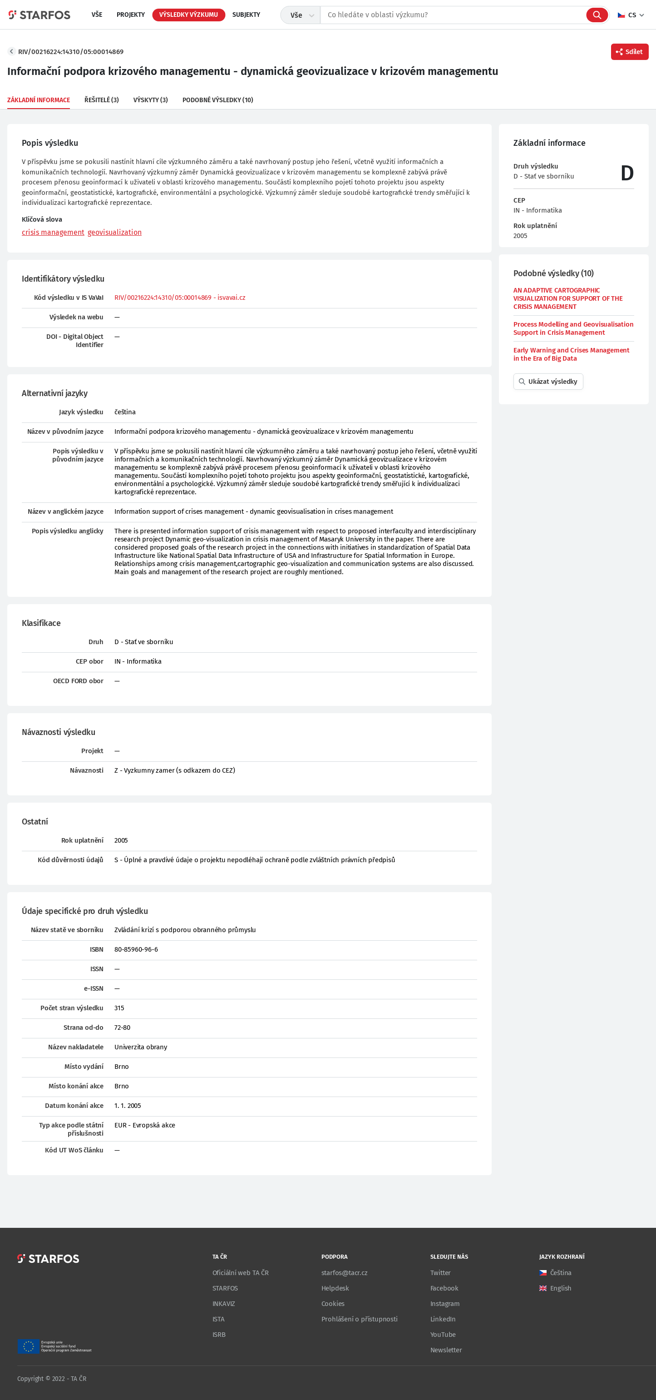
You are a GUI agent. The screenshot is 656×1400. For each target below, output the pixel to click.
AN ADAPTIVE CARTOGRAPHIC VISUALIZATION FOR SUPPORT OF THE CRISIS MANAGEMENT (568, 298)
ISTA (218, 1319)
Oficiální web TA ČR (240, 1273)
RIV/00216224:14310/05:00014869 (70, 52)
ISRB (219, 1334)
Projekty (131, 15)
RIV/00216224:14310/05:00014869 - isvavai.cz (179, 297)
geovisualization (115, 232)
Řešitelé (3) (101, 100)
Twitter (440, 1273)
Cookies (333, 1304)
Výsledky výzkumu (188, 15)
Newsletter (446, 1350)
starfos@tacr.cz (344, 1273)
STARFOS (225, 1288)
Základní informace (38, 100)
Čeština (561, 1273)
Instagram (445, 1304)
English (561, 1288)
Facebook (444, 1288)
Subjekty (246, 15)
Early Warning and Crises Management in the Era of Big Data (571, 354)
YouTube (443, 1334)
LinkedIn (443, 1319)
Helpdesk (335, 1288)
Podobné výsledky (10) (217, 100)
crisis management (53, 232)
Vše (97, 15)
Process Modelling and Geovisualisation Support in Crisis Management (573, 328)
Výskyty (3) (150, 100)
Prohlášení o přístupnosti (359, 1319)
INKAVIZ (224, 1304)
